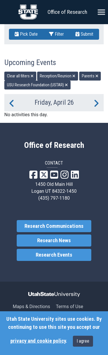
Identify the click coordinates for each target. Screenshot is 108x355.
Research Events (54, 255)
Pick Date (26, 34)
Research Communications (54, 226)
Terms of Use (69, 306)
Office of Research (67, 12)
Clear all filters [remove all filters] (20, 76)
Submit (84, 34)
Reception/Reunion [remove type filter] (57, 76)
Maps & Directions (31, 306)
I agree (83, 341)
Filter (56, 34)
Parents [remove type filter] (90, 76)
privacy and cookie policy (38, 341)
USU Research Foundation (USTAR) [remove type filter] (37, 85)
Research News (54, 240)
